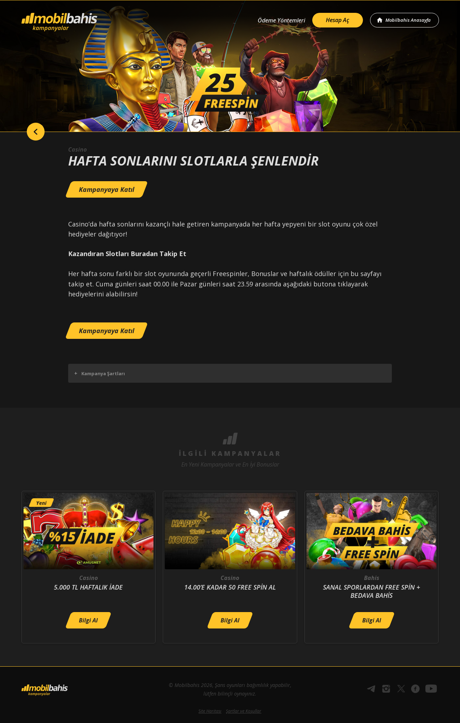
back (36, 132)
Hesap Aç (337, 20)
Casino (77, 149)
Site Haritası (209, 711)
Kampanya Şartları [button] (99, 373)
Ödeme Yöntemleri (281, 20)
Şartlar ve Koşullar (243, 711)
